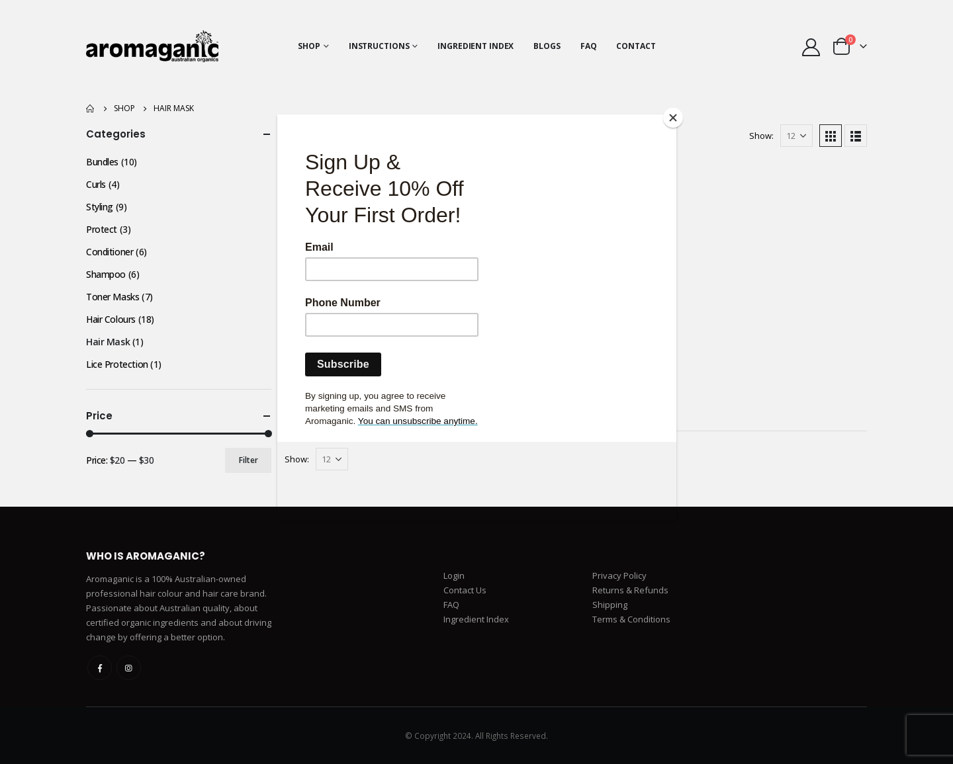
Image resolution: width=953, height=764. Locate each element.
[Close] (673, 118)
